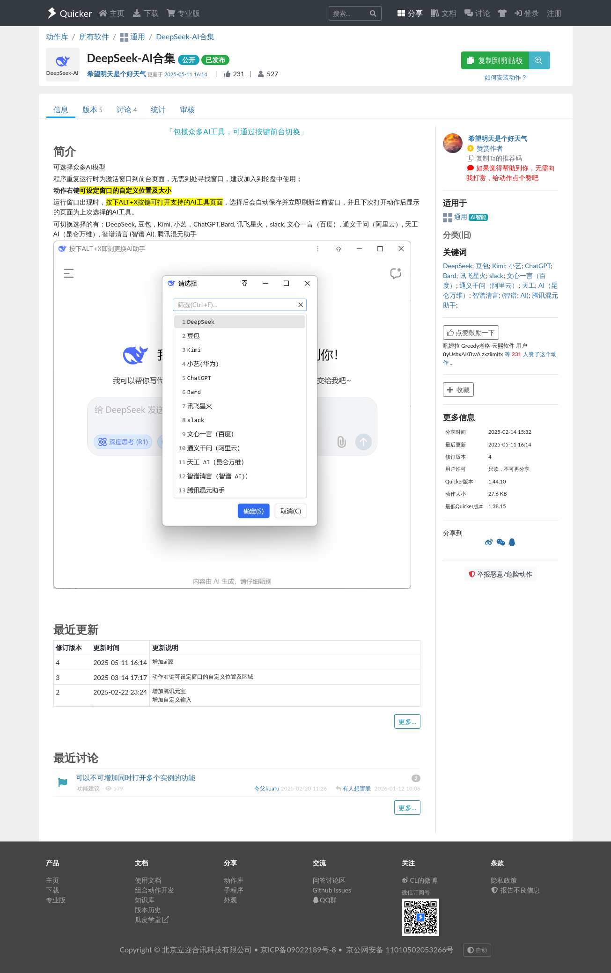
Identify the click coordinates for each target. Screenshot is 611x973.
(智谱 (509, 295)
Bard (449, 275)
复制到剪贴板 (495, 60)
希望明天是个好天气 (117, 74)
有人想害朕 (357, 788)
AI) (525, 295)
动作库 (57, 36)
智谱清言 (485, 295)
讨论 (127, 109)
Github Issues (332, 890)
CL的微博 (420, 880)
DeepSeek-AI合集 (185, 36)
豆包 (482, 266)
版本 (92, 109)
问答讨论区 (329, 880)
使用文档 (148, 880)
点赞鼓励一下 (471, 333)
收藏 (458, 390)
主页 (111, 12)
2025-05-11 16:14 (186, 74)
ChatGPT (538, 266)
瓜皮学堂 (152, 919)
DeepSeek (457, 266)
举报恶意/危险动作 (500, 574)
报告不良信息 (515, 890)
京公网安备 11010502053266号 (400, 949)
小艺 (515, 266)
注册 (554, 12)
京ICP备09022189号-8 (298, 949)
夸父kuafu (267, 788)
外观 (230, 900)
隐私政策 (504, 880)
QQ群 (325, 900)
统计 (158, 109)
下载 (145, 12)
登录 (527, 12)
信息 (60, 109)
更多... (407, 721)
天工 (528, 285)
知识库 (145, 900)
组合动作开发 (154, 890)
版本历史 (148, 910)
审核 (187, 109)
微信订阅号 (416, 892)
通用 (456, 216)
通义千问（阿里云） (488, 285)
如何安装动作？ (506, 77)
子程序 (233, 890)
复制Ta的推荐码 (494, 158)
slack (496, 275)
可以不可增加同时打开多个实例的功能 (135, 777)
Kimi (498, 266)
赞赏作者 (484, 148)
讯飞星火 (473, 275)
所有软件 (94, 36)
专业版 (183, 12)
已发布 (215, 60)
